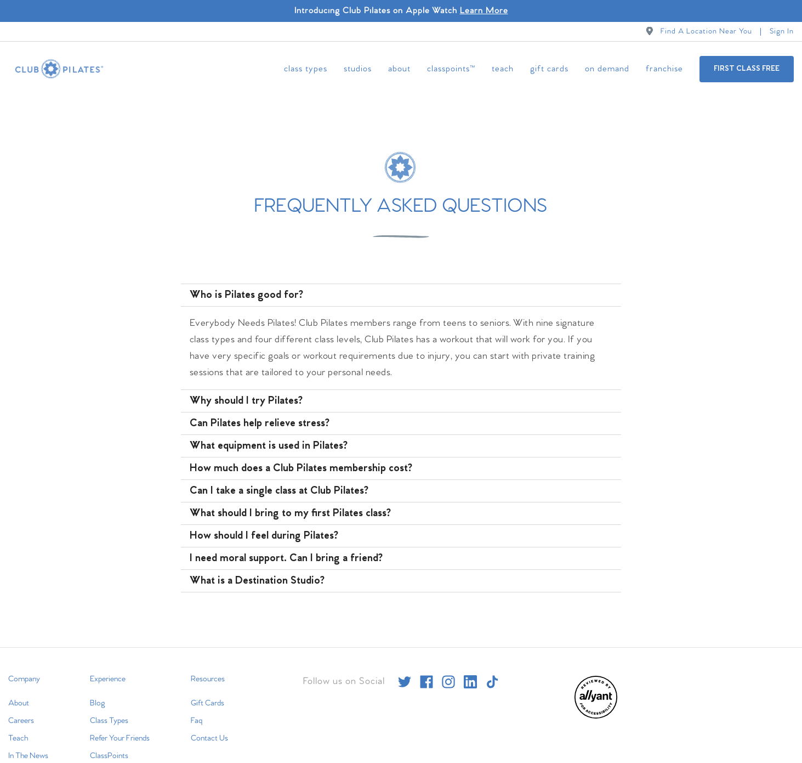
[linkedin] (470, 667)
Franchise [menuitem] (664, 69)
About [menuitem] (399, 69)
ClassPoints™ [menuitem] (451, 69)
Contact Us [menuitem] (209, 724)
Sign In (782, 31)
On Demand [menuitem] (607, 69)
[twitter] (404, 667)
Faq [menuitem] (196, 706)
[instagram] (448, 667)
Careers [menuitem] (21, 706)
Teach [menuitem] (503, 69)
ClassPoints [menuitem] (109, 742)
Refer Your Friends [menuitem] (120, 724)
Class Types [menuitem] (305, 69)
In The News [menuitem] (28, 742)
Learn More (484, 10)
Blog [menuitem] (97, 689)
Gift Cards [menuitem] (549, 69)
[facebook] (426, 667)
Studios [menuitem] (358, 69)
